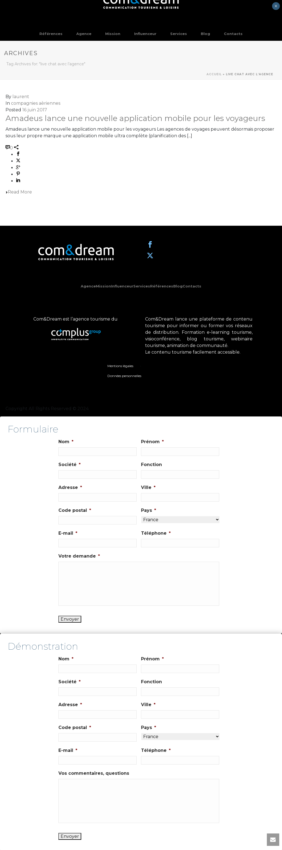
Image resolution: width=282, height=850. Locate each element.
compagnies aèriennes (35, 103)
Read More (19, 192)
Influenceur (145, 33)
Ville (148, 487)
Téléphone (156, 533)
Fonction (151, 464)
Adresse (70, 487)
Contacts (233, 33)
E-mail (67, 533)
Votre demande (79, 556)
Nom (66, 441)
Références (51, 33)
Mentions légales (120, 366)
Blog (205, 33)
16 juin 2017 (34, 109)
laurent (20, 96)
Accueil (214, 74)
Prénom (152, 441)
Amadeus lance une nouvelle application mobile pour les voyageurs (135, 118)
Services (178, 33)
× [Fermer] (275, 6)
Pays (148, 510)
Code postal (74, 510)
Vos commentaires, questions (93, 773)
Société (69, 464)
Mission (112, 33)
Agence (83, 33)
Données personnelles (124, 376)
